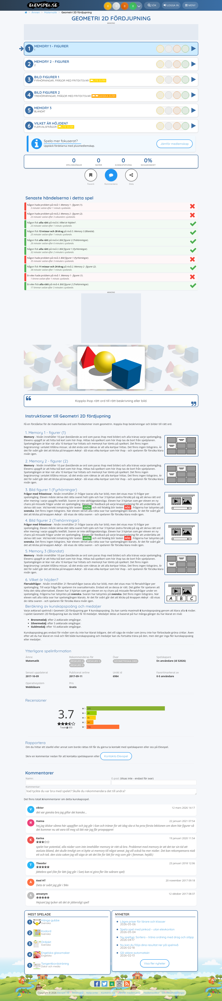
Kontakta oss (108, 992)
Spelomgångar (74, 165)
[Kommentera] (111, 175)
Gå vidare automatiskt (134, 953)
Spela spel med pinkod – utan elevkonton (147, 929)
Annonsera (77, 992)
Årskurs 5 (93, 661)
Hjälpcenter (92, 992)
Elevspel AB (63, 992)
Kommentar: (33, 786)
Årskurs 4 (76, 661)
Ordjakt (46, 942)
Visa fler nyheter (154, 963)
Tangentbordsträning (55, 963)
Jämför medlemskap (174, 144)
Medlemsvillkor (151, 992)
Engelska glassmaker (55, 953)
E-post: (115, 778)
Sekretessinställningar (173, 992)
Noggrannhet (148, 165)
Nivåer (98, 165)
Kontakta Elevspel (116, 756)
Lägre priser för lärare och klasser (142, 921)
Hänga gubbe (50, 920)
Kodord (46, 931)
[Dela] (131, 175)
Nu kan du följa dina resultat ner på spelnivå (149, 945)
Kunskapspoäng (123, 165)
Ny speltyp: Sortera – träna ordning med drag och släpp (157, 937)
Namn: (30, 778)
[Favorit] (91, 175)
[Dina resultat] (140, 6)
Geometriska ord (125, 661)
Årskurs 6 (76, 665)
